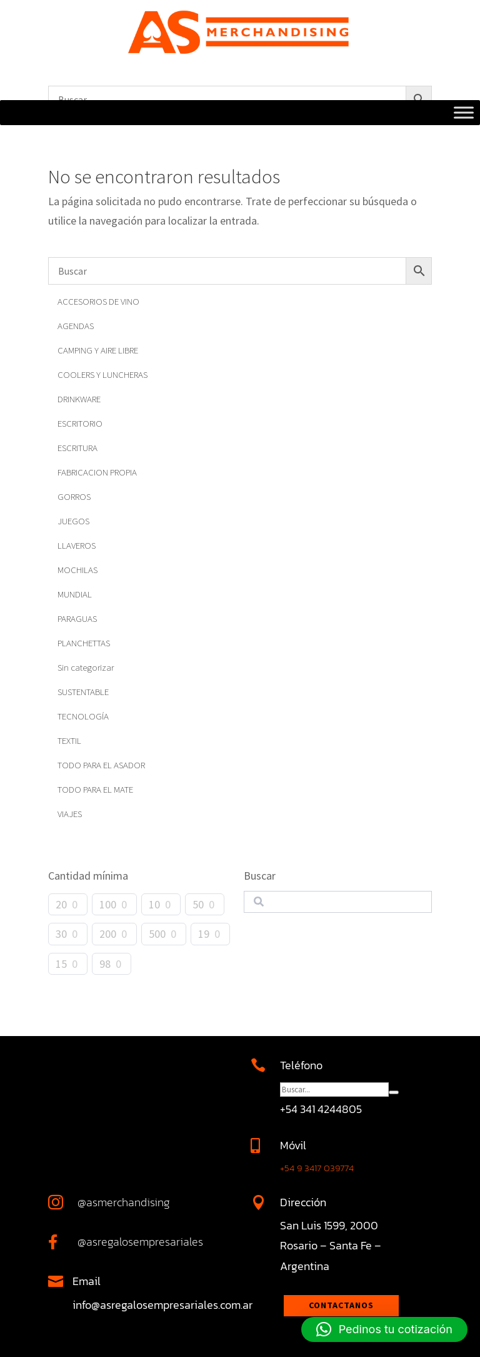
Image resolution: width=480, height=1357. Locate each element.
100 (107, 904)
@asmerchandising (124, 1202)
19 (203, 934)
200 (107, 934)
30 (61, 934)
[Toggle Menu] (464, 113)
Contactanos (341, 1305)
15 (61, 964)
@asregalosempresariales (140, 1241)
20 (61, 904)
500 (157, 934)
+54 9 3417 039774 (317, 1168)
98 (105, 964)
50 (198, 904)
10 (154, 904)
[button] (384, 1329)
